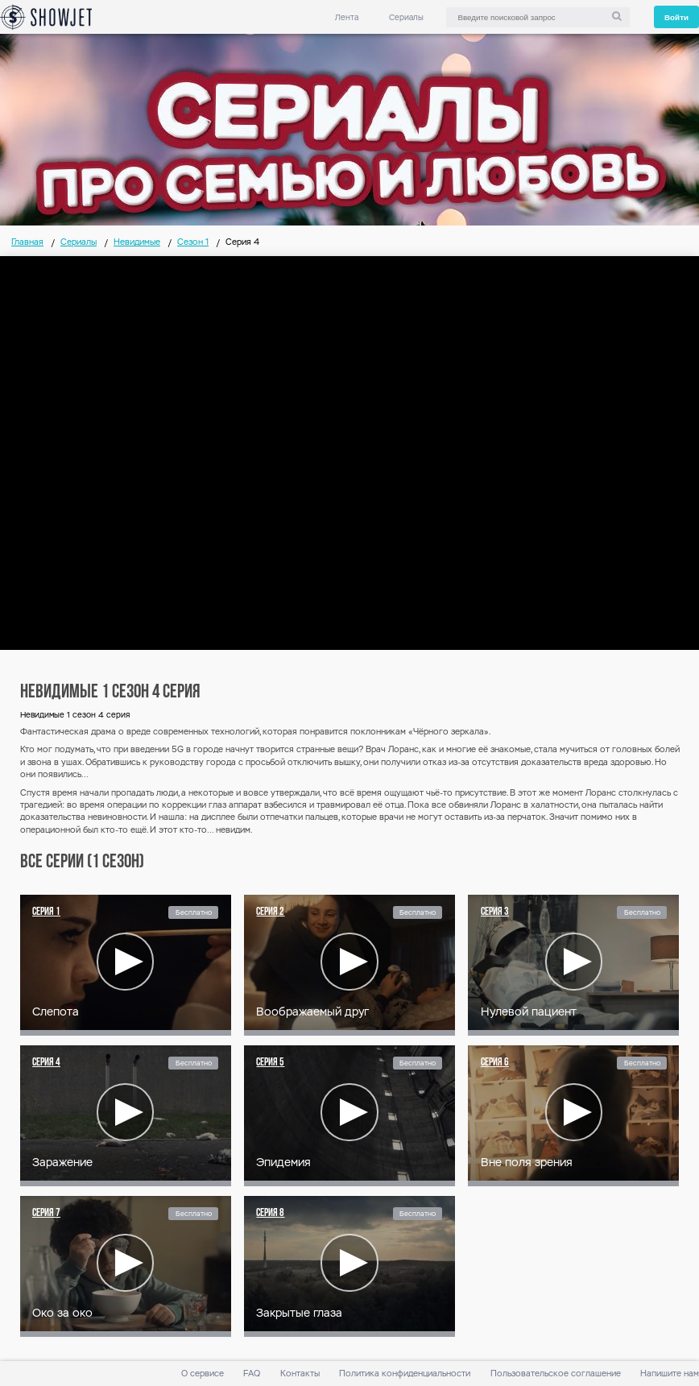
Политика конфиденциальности (404, 1373)
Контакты (300, 1373)
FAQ (251, 1373)
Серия (46, 912)
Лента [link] (346, 17)
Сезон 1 (193, 242)
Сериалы (406, 17)
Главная (27, 242)
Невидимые (137, 242)
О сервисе (202, 1373)
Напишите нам (669, 1373)
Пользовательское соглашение (555, 1373)
